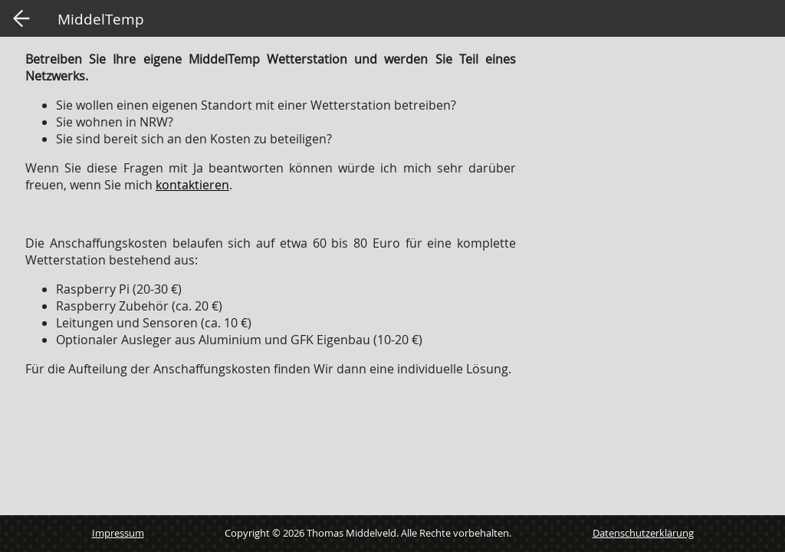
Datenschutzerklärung (643, 533)
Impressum (118, 533)
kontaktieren (192, 184)
